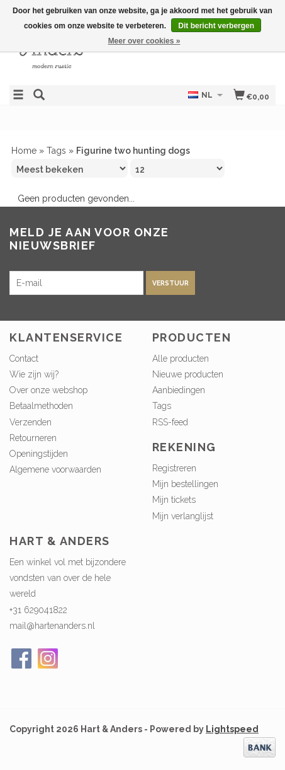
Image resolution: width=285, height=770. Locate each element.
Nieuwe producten (187, 374)
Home (23, 151)
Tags (56, 151)
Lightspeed (232, 729)
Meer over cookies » (144, 41)
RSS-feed (170, 422)
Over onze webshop (48, 390)
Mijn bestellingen (185, 484)
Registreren (174, 468)
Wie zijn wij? (34, 374)
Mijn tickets (174, 500)
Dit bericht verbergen (216, 25)
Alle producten (180, 358)
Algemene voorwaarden (55, 469)
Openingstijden (38, 454)
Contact (23, 358)
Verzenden (30, 422)
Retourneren (33, 438)
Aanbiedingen (178, 390)
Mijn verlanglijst (182, 516)
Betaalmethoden (41, 406)
